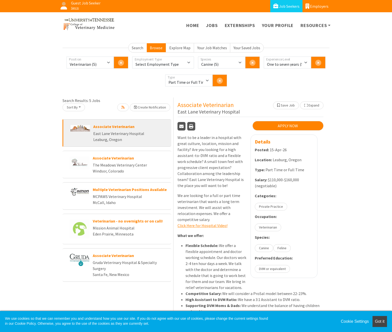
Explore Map (179, 47)
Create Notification (150, 107)
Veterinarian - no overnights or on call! (128, 221)
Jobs (212, 25)
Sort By (72, 107)
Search (137, 47)
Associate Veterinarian (113, 126)
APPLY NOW (288, 125)
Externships (240, 25)
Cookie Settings (355, 321)
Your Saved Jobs (247, 47)
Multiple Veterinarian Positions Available (130, 189)
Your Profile (278, 25)
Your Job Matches (212, 47)
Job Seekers (286, 6)
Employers (317, 6)
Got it (379, 321)
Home (192, 25)
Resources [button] (313, 25)
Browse (156, 47)
